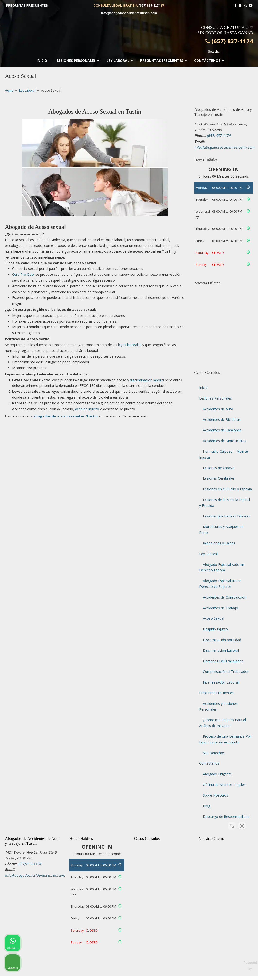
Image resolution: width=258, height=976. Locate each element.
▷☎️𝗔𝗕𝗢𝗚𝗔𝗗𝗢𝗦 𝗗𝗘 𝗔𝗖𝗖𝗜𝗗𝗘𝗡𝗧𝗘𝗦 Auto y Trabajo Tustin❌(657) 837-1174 (129, 38)
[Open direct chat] (232, 821)
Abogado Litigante (217, 774)
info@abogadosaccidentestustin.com (129, 13)
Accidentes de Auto (218, 409)
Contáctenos (209, 763)
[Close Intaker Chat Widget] (242, 821)
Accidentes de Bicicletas (222, 419)
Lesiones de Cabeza (218, 468)
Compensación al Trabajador (226, 671)
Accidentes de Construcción (224, 597)
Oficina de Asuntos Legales (224, 784)
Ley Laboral (27, 90)
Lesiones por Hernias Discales (226, 516)
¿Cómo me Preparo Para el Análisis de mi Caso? (222, 722)
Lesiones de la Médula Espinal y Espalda (224, 502)
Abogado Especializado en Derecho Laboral (221, 567)
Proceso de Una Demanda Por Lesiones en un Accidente (225, 739)
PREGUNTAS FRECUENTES (27, 5)
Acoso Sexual (213, 618)
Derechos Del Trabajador (223, 661)
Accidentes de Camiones (222, 430)
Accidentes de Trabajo (220, 608)
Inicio (203, 387)
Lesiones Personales (215, 398)
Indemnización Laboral (221, 682)
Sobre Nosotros (215, 795)
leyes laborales (129, 344)
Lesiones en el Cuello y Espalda (227, 489)
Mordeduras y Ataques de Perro (221, 529)
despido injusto (87, 409)
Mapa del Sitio (206, 971)
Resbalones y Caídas (219, 543)
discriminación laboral (147, 380)
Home (9, 90)
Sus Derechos (214, 753)
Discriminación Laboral (221, 650)
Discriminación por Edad (222, 639)
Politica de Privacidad (174, 971)
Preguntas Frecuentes (216, 693)
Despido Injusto (215, 629)
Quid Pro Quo (23, 274)
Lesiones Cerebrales (219, 478)
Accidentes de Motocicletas (224, 440)
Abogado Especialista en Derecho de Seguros (220, 583)
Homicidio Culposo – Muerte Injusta (223, 454)
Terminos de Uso (140, 971)
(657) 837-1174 (149, 5)
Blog (206, 806)
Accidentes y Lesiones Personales (218, 706)
